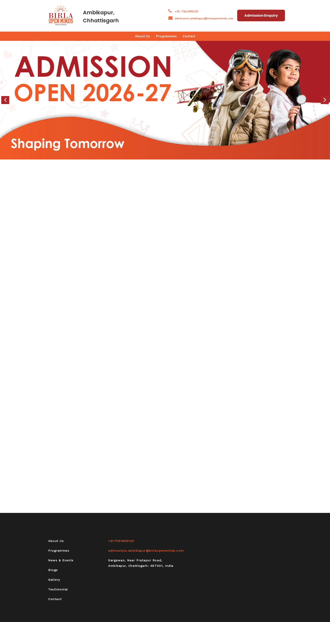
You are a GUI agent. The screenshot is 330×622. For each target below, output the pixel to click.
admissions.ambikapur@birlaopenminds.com (200, 18)
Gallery (54, 579)
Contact (189, 36)
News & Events (61, 560)
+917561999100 (121, 541)
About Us (142, 36)
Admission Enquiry (261, 15)
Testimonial (58, 589)
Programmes (166, 36)
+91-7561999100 (186, 11)
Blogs (53, 570)
